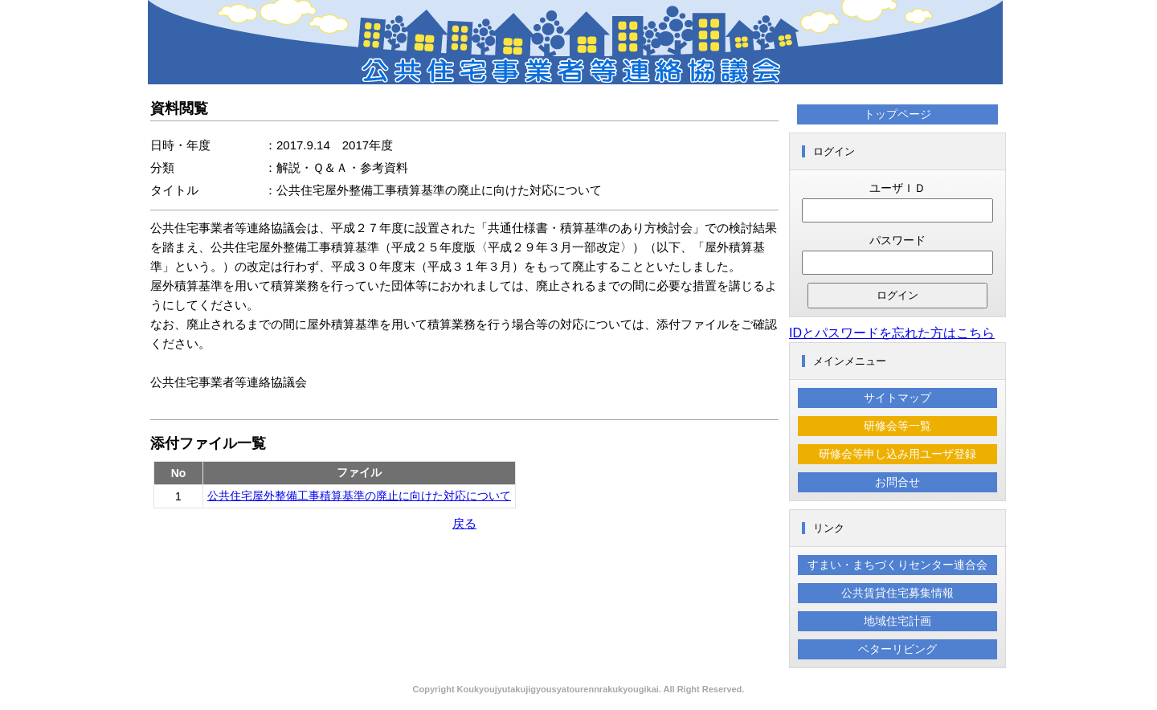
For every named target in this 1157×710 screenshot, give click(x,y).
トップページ (897, 114)
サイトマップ (897, 397)
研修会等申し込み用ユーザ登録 (897, 453)
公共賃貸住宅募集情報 (897, 592)
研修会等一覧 (897, 425)
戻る (464, 523)
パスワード (897, 240)
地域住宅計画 (897, 620)
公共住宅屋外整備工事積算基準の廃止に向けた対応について (359, 495)
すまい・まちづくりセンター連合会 (897, 564)
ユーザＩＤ (897, 188)
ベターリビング (897, 649)
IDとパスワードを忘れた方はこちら (892, 333)
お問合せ (897, 481)
